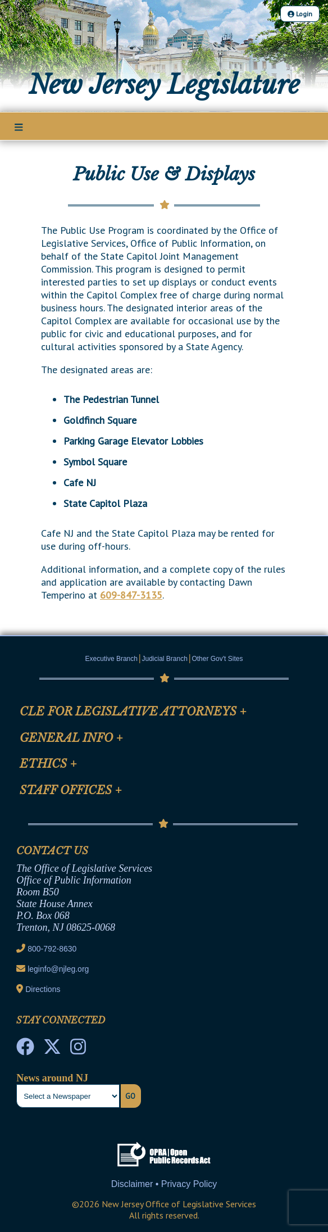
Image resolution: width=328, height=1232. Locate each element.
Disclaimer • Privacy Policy (164, 1184)
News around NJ (52, 1078)
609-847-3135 (131, 594)
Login (300, 14)
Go (130, 1096)
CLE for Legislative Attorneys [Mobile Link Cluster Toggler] (133, 711)
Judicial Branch (165, 659)
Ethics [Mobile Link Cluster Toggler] (48, 764)
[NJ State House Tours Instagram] (78, 1050)
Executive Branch (111, 659)
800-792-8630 (52, 948)
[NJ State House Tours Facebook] (25, 1050)
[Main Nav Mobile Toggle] (18, 127)
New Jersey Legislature (164, 85)
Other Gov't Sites (217, 659)
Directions (42, 989)
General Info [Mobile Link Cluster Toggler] (71, 738)
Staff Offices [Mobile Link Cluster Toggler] (71, 790)
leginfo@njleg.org (58, 968)
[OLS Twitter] (52, 1050)
